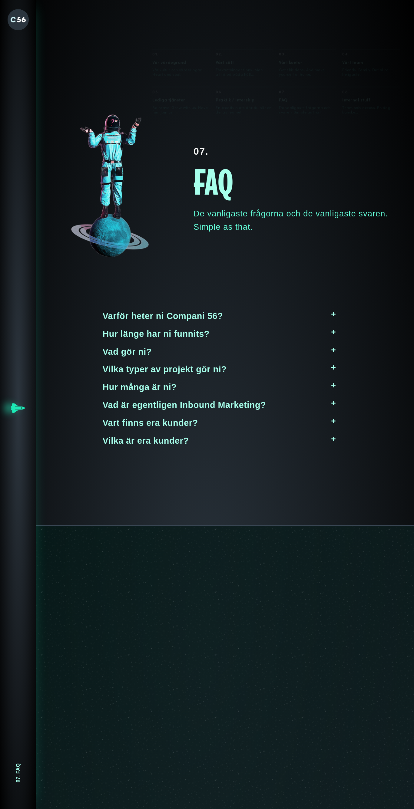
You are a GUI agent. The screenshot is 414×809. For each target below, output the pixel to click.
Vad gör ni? (127, 352)
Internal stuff (356, 67)
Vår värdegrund (169, 27)
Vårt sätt (225, 27)
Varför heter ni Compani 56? (163, 316)
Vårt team (352, 27)
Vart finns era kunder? (150, 423)
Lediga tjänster (168, 65)
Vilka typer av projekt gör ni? (165, 369)
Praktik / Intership (235, 66)
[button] (219, 316)
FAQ (283, 66)
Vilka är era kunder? (146, 441)
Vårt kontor (291, 27)
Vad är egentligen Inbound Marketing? (184, 405)
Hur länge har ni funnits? (156, 334)
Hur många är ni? (140, 387)
